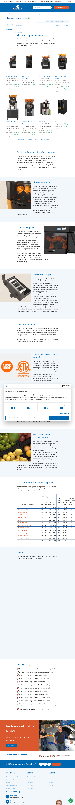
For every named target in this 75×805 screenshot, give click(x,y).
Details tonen (63, 413)
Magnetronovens (59, 21)
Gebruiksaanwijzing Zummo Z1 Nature (34, 675)
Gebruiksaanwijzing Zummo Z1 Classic (34, 694)
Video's (36, 140)
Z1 (17, 507)
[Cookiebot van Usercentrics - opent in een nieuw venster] (63, 386)
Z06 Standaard (22, 512)
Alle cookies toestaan (59, 417)
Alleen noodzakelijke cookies (16, 417)
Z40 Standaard (22, 530)
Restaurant (30, 785)
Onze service (11, 745)
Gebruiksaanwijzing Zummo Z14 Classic (34, 701)
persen (54, 452)
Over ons (28, 14)
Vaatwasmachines (48, 21)
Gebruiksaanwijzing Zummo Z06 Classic (34, 698)
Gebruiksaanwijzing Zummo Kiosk (33, 691)
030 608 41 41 (23, 18)
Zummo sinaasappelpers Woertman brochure (37, 669)
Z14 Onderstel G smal (24, 525)
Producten (10, 14)
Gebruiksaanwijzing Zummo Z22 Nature (34, 688)
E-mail (12, 801)
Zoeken (50, 7)
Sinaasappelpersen (29, 21)
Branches (19, 14)
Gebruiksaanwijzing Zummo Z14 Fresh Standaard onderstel (38, 705)
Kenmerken (20, 140)
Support (10, 18)
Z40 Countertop (22, 533)
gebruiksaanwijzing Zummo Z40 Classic (34, 709)
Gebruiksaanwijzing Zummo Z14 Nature (34, 682)
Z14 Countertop (22, 522)
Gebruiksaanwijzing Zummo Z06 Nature (34, 679)
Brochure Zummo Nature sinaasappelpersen (36, 672)
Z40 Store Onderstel (23, 538)
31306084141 (29, 18)
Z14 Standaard (21, 517)
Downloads (46, 140)
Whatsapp (13, 796)
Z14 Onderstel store (23, 528)
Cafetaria (30, 783)
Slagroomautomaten (16, 21)
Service (45, 14)
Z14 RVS (19, 520)
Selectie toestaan (37, 417)
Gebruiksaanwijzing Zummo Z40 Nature (34, 685)
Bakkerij (29, 780)
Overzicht (29, 140)
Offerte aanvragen (61, 7)
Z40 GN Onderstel (22, 535)
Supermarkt (31, 777)
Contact (52, 14)
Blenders (38, 21)
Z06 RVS (19, 515)
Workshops (37, 14)
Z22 (18, 540)
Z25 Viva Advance (23, 510)
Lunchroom (30, 788)
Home (51, 777)
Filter (67, 25)
